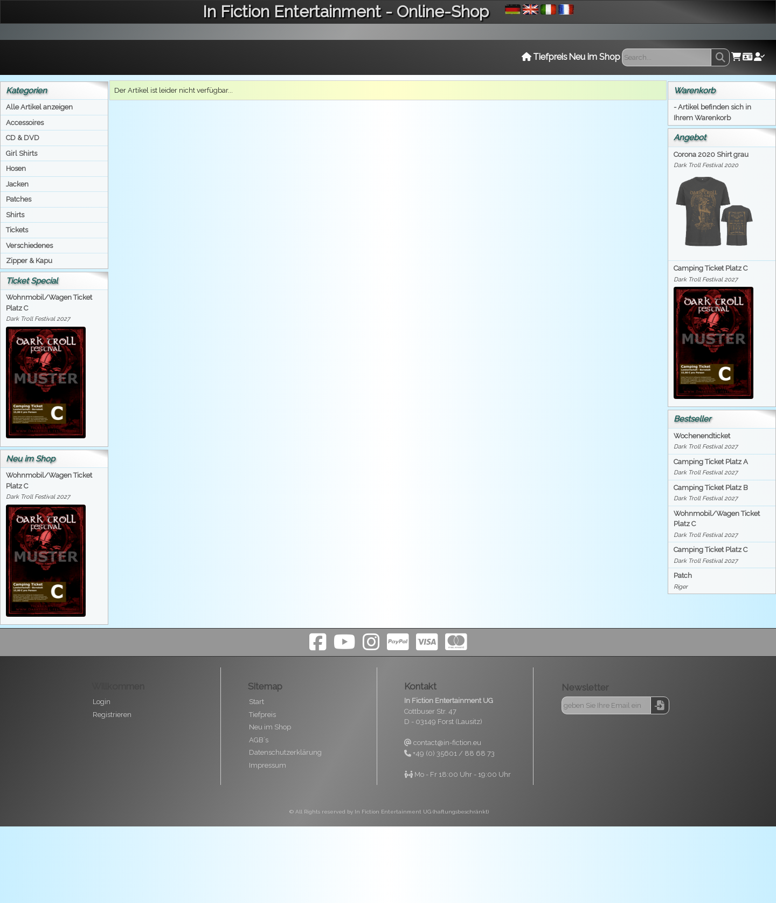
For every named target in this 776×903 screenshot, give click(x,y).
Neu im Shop (270, 727)
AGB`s (258, 740)
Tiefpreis (262, 715)
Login (101, 702)
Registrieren (112, 715)
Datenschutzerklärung (285, 752)
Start (256, 702)
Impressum (267, 765)
